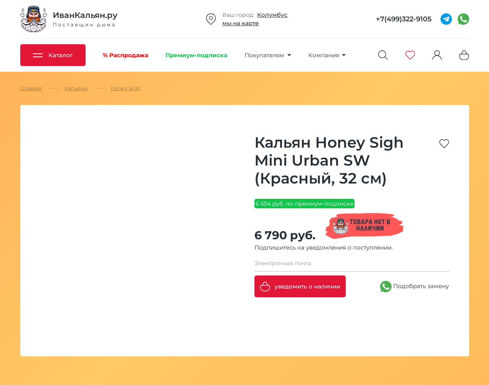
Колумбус (272, 14)
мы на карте (240, 23)
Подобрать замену (414, 286)
